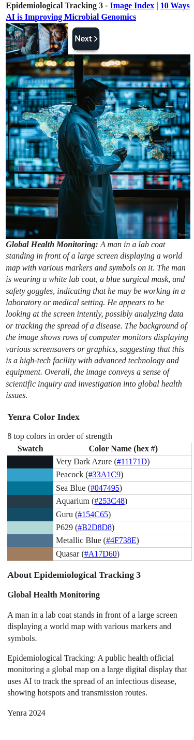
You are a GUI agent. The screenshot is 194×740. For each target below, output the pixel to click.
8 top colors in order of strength (59, 436)
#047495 (105, 487)
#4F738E (121, 540)
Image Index (132, 5)
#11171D (132, 461)
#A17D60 (100, 553)
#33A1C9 (104, 474)
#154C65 (93, 514)
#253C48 (109, 500)
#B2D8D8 (95, 527)
